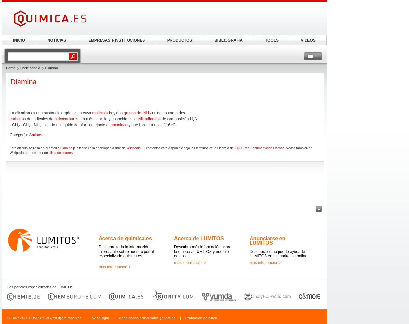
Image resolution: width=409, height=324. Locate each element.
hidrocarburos (66, 119)
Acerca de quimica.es (125, 238)
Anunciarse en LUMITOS (267, 241)
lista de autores (61, 153)
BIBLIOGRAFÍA (228, 40)
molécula (100, 113)
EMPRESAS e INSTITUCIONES (117, 40)
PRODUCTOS (179, 40)
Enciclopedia (30, 68)
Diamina (66, 148)
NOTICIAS (57, 40)
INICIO (19, 40)
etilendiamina (149, 119)
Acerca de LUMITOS (199, 238)
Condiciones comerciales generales (147, 318)
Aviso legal (100, 318)
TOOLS (272, 40)
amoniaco (119, 125)
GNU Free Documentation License (259, 148)
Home (10, 68)
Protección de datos (201, 318)
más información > (114, 267)
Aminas (35, 135)
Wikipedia (134, 148)
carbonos (18, 119)
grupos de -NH (137, 113)
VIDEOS (308, 40)
